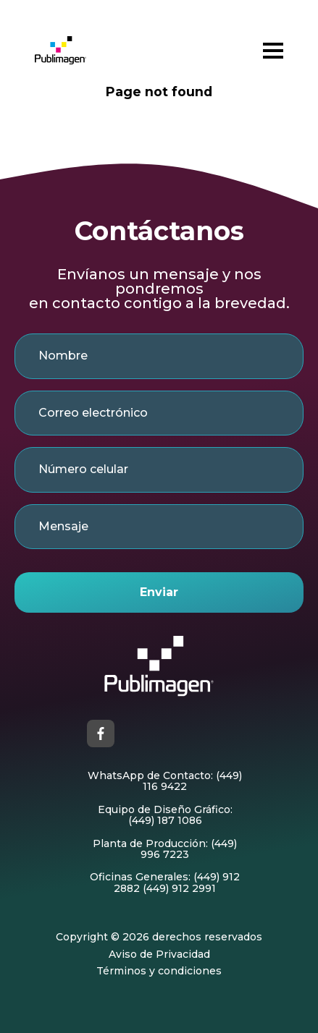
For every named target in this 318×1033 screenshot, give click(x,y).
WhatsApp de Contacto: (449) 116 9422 (165, 781)
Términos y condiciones (159, 971)
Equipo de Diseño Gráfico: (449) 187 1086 (165, 815)
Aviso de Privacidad (159, 954)
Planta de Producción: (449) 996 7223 (165, 849)
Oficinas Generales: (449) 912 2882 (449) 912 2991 (165, 883)
